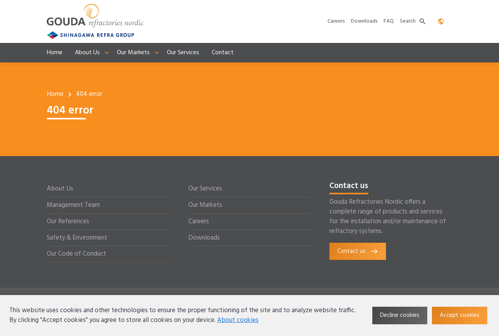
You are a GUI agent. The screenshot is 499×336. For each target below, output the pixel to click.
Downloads (204, 238)
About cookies (237, 320)
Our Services (205, 189)
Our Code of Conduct (76, 254)
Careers (198, 222)
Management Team (73, 205)
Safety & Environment (77, 238)
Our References (68, 222)
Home (55, 94)
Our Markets (205, 205)
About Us (60, 189)
